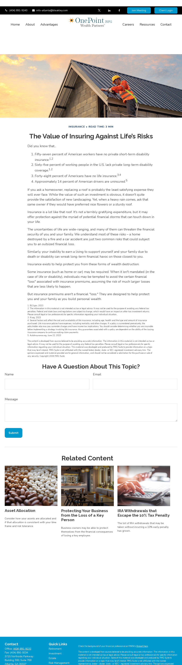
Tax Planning (56, 656)
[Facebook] (119, 4)
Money (52, 661)
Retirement (55, 638)
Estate (52, 647)
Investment (55, 642)
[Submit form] (13, 422)
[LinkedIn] (109, 4)
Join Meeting (139, 4)
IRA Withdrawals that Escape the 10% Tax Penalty (143, 502)
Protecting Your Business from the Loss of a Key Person (84, 504)
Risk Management (59, 652)
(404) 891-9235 (22, 638)
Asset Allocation (20, 499)
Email (97, 363)
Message (11, 388)
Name (9, 363)
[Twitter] (99, 4)
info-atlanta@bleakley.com (50, 4)
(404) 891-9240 (16, 4)
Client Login (166, 4)
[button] (15, 18)
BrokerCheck (142, 635)
